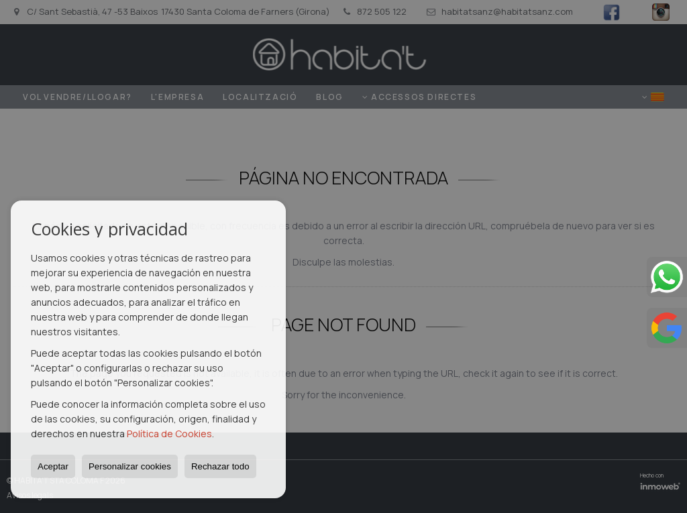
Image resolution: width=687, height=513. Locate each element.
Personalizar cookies (130, 466)
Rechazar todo (220, 466)
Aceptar (53, 466)
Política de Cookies (169, 433)
